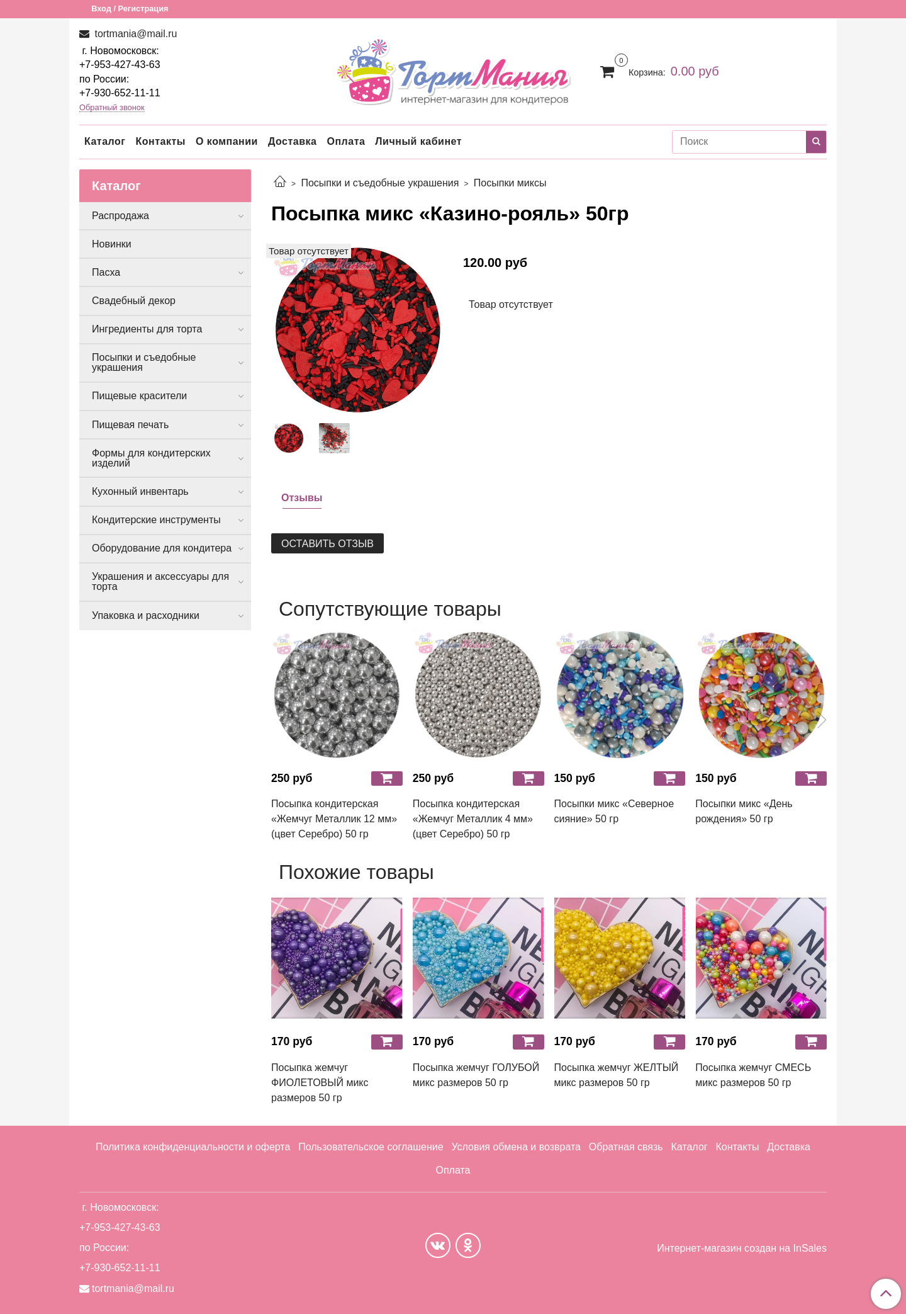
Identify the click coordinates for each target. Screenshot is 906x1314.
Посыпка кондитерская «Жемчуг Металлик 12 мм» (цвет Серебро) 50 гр (334, 818)
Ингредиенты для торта (147, 329)
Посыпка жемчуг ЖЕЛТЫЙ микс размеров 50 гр (616, 1075)
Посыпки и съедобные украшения (380, 183)
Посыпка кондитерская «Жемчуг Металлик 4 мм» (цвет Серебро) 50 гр (473, 818)
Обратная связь (626, 1146)
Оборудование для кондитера (162, 548)
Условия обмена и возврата (516, 1146)
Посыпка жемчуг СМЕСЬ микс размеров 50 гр (753, 1075)
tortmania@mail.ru (134, 33)
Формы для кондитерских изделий (151, 458)
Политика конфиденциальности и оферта (193, 1146)
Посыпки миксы (510, 183)
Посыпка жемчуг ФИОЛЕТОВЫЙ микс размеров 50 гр (320, 1082)
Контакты (160, 141)
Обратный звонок (112, 108)
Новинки (111, 244)
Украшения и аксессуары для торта (160, 581)
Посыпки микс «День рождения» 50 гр (743, 811)
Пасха (106, 272)
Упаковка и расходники (145, 615)
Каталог (104, 141)
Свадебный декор (134, 300)
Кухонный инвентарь (140, 491)
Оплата (346, 141)
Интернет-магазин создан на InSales (742, 1248)
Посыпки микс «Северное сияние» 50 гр (614, 811)
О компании (227, 141)
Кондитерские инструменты (156, 519)
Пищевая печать (130, 424)
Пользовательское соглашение (370, 1146)
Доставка (292, 141)
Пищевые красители (139, 395)
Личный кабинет (418, 141)
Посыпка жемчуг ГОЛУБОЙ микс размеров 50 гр (476, 1075)
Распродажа (120, 215)
